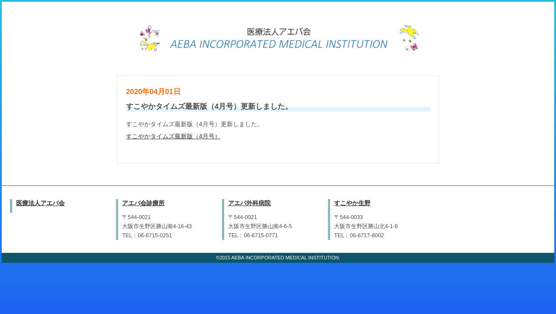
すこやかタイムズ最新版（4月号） (173, 136)
